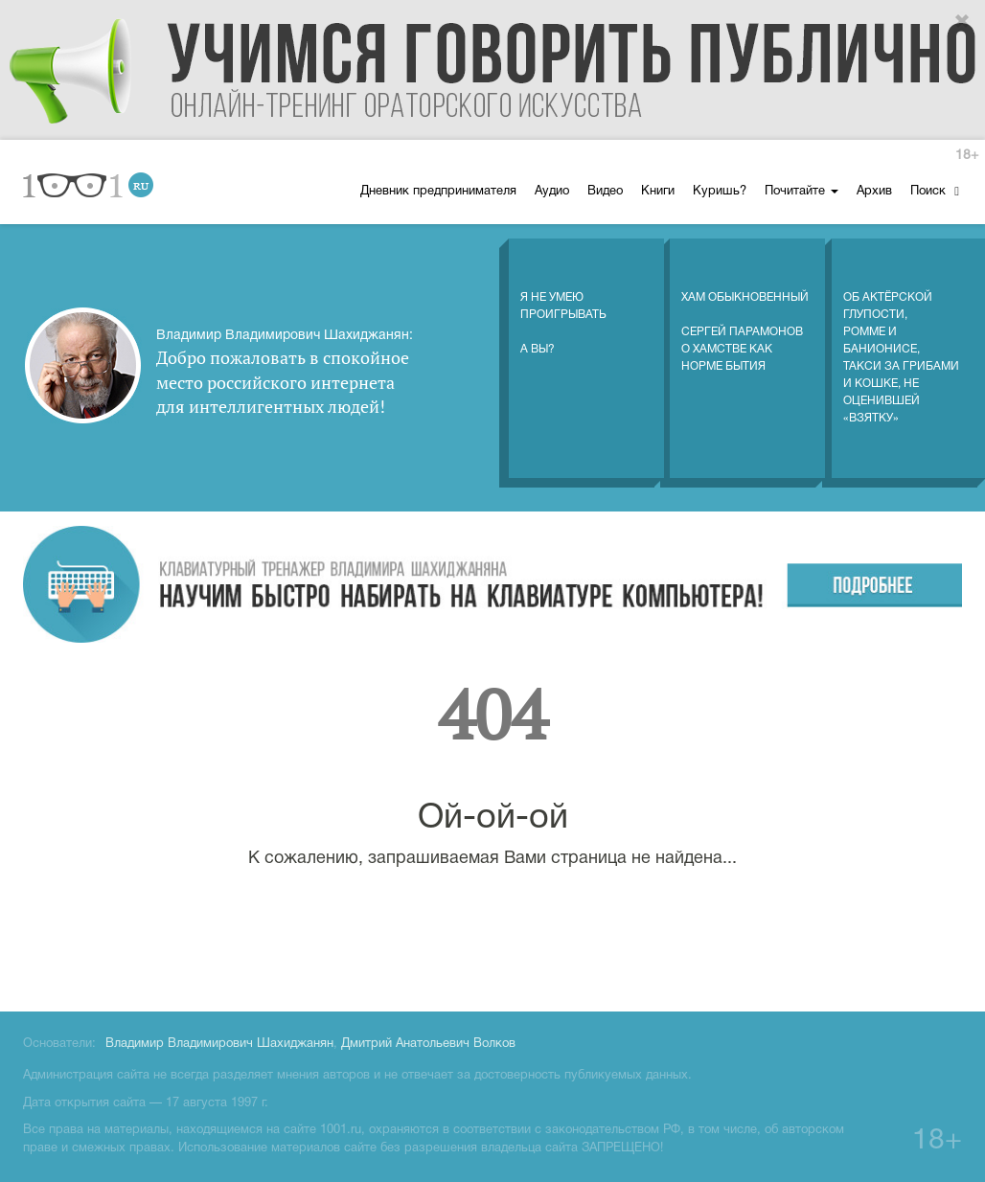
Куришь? (719, 191)
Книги (658, 191)
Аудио (552, 191)
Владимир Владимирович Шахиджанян (219, 1044)
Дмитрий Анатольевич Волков (428, 1044)
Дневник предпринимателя (438, 191)
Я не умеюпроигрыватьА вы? (563, 303)
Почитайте (801, 191)
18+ (966, 155)
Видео (605, 191)
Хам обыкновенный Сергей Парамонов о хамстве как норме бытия (745, 312)
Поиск (934, 191)
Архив (874, 191)
